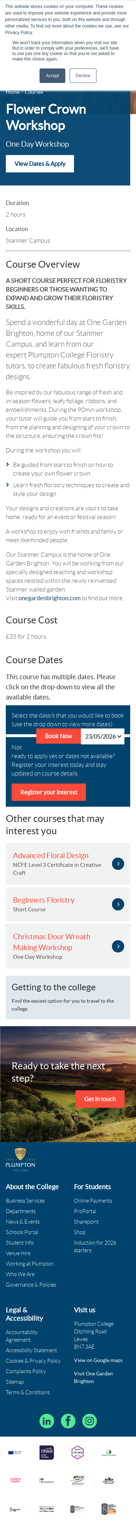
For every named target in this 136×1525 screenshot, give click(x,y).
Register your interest (48, 792)
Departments (21, 1211)
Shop (80, 1232)
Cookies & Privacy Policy (33, 1361)
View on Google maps (98, 1360)
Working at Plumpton (30, 1264)
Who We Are (20, 1274)
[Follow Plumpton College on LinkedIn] (47, 1421)
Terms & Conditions (28, 1392)
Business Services (25, 1201)
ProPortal (85, 1211)
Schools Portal (22, 1232)
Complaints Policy (26, 1371)
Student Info (20, 1243)
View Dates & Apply (40, 163)
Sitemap (15, 1382)
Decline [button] (83, 75)
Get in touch (100, 1099)
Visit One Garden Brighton (93, 1377)
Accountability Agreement (22, 1336)
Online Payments (93, 1201)
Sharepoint (86, 1222)
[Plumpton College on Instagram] (89, 1421)
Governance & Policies (31, 1285)
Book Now (58, 736)
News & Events (23, 1222)
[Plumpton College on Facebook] (68, 1421)
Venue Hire (18, 1253)
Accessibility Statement (31, 1350)
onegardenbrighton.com (49, 598)
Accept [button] (52, 75)
